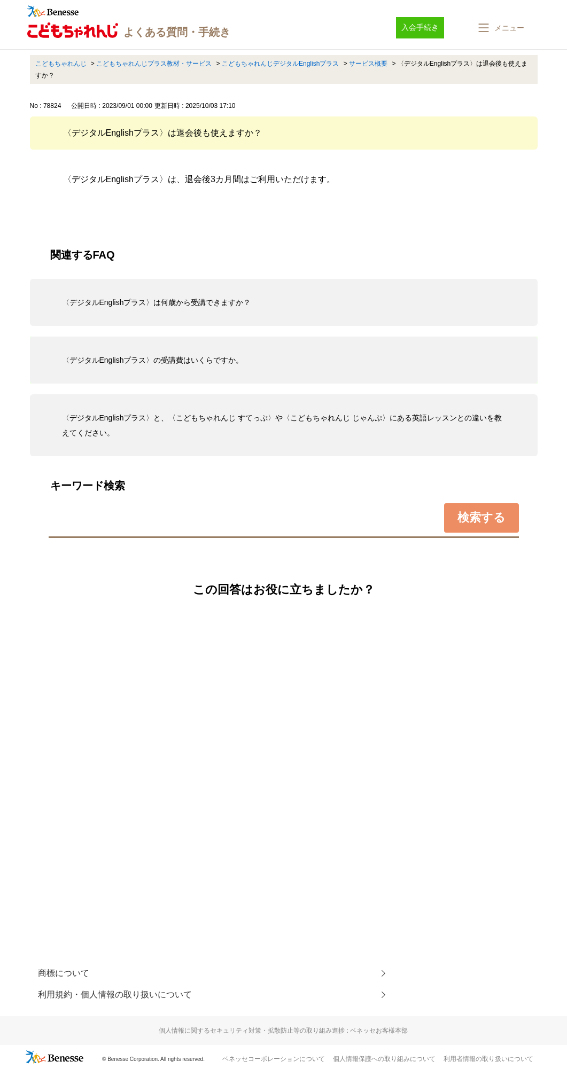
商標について (63, 973)
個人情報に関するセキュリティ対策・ (283, 1030)
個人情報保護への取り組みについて (384, 1059)
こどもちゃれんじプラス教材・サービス (154, 63)
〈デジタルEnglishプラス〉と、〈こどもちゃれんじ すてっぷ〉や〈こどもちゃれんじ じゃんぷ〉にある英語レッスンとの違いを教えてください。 (282, 425)
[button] (500, 27)
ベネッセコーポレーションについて (273, 1059)
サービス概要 (368, 63)
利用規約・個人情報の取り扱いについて (115, 994)
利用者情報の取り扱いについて (488, 1059)
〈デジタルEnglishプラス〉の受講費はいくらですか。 (153, 360)
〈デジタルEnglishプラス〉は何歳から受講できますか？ (156, 302)
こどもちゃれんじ (61, 63)
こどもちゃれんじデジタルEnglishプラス (280, 63)
